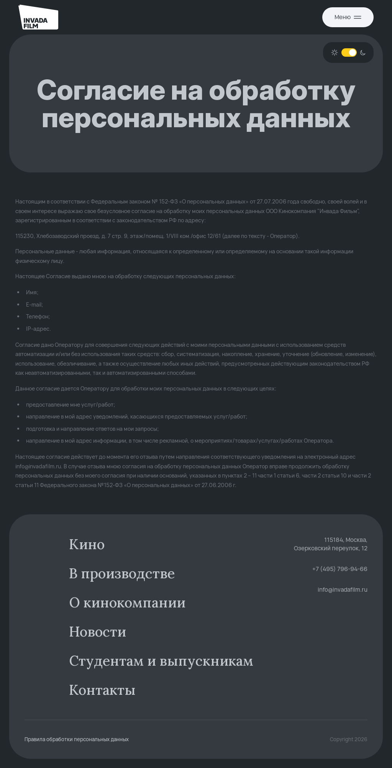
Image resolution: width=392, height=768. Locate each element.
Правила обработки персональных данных (77, 739)
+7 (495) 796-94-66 (339, 569)
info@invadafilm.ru (342, 590)
